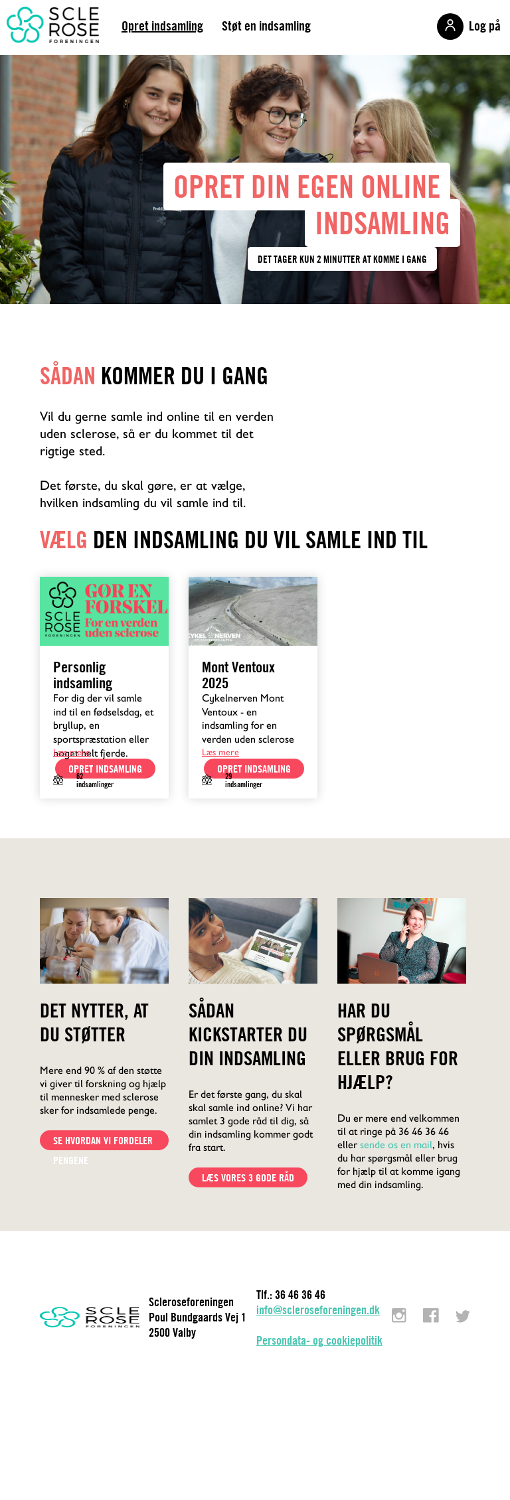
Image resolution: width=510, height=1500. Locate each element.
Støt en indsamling (266, 25)
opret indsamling (105, 768)
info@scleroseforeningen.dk (318, 1309)
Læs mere (71, 752)
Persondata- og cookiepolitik (319, 1340)
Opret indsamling (162, 25)
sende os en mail (396, 1144)
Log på (485, 25)
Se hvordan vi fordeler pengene (103, 1142)
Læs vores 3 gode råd (248, 1177)
